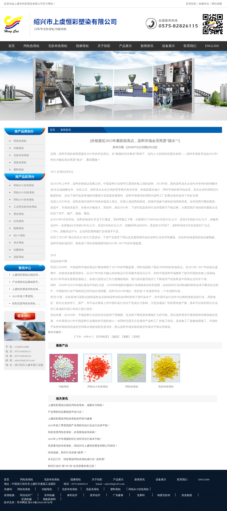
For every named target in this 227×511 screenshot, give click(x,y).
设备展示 (168, 46)
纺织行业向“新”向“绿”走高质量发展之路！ (72, 465)
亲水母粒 (19, 242)
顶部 (125, 336)
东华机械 (49, 495)
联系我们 (190, 46)
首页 (11, 46)
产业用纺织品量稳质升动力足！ (66, 411)
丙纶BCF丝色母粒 (24, 185)
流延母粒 (19, 256)
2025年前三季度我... (23, 296)
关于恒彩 (104, 46)
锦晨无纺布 (163, 495)
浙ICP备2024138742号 (40, 502)
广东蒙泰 (118, 495)
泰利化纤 (72, 495)
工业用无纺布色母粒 (25, 206)
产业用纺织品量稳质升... (26, 281)
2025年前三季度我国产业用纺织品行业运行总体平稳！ (79, 425)
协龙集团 (187, 495)
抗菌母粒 (19, 249)
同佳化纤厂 (26, 495)
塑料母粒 (19, 169)
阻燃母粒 (82, 46)
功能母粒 (19, 148)
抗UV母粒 (19, 235)
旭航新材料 (49, 499)
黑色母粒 (19, 213)
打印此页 (102, 336)
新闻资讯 (147, 46)
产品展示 (125, 46)
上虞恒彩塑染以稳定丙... (26, 274)
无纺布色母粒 (57, 46)
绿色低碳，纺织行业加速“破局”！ (67, 452)
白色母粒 (19, 221)
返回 (115, 336)
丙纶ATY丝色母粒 (24, 199)
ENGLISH (212, 46)
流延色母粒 (20, 162)
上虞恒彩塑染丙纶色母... (26, 289)
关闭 (136, 336)
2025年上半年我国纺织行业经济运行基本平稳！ (75, 438)
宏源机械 (26, 499)
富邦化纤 (95, 495)
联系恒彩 (191, 3)
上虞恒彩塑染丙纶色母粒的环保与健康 (70, 418)
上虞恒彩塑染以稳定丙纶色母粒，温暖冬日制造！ (76, 405)
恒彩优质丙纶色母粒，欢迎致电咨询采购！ (72, 432)
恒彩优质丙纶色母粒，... (26, 303)
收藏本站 (204, 3)
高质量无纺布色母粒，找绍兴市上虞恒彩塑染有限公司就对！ (83, 445)
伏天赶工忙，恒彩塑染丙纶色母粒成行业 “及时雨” (76, 459)
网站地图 (217, 3)
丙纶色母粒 (31, 46)
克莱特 (141, 495)
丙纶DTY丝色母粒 (24, 192)
